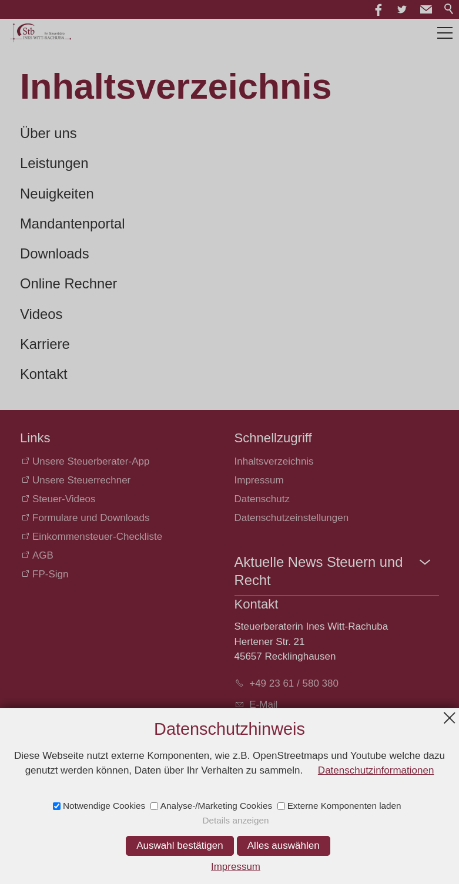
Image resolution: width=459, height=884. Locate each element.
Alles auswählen (283, 845)
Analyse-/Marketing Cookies (216, 806)
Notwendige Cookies (104, 806)
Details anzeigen (235, 820)
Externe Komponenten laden (344, 806)
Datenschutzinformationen (376, 770)
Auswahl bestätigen (179, 845)
